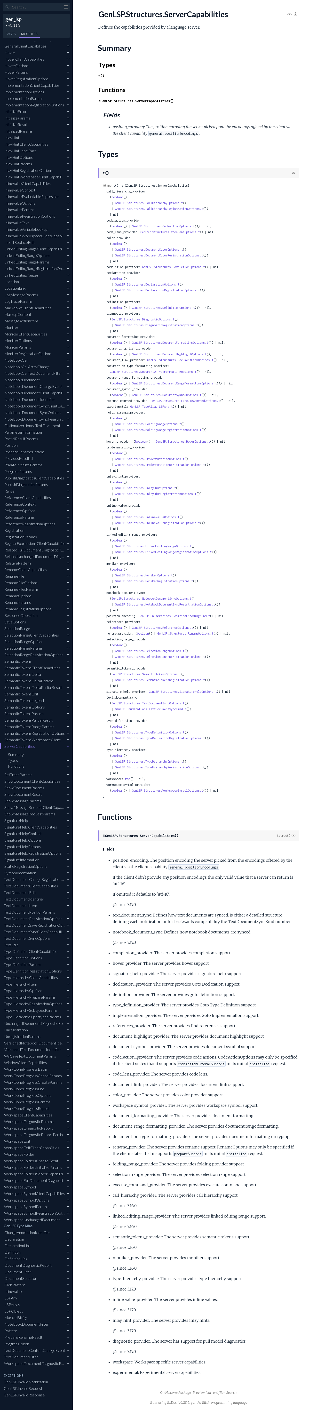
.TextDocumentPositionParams (29, 912)
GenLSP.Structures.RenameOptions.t (185, 633)
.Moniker (11, 327)
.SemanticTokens (18, 661)
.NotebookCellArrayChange (27, 366)
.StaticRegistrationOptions (25, 866)
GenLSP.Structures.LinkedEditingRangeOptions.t (153, 546)
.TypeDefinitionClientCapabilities (30, 951)
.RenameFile (14, 576)
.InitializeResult (16, 124)
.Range (9, 491)
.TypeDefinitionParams (22, 964)
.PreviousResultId (18, 458)
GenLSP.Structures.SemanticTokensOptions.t (146, 674)
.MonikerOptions (18, 340)
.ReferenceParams (19, 517)
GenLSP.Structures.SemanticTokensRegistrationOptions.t (160, 680)
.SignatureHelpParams (22, 846)
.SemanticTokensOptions (24, 707)
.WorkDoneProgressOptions (27, 1095)
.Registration (14, 530)
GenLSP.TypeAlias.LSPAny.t (151, 406)
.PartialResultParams (21, 438)
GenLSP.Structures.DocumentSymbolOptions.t (166, 395)
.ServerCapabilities (19, 746)
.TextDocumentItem (20, 905)
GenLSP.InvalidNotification (26, 1381)
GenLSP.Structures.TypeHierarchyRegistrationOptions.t (159, 767)
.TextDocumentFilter (21, 1356)
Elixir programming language (224, 1402)
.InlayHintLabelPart (20, 150)
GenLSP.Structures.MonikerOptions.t (144, 575)
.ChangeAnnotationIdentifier (27, 1232)
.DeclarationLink (17, 1245)
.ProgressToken (16, 1343)
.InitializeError (15, 111)
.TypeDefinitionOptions (23, 958)
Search (231, 1392)
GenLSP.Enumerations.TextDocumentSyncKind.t (150, 709)
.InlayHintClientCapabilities (26, 144)
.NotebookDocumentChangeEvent (33, 386)
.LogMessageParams (21, 294)
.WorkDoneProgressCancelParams (33, 1075)
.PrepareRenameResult (23, 1337)
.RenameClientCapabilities (25, 569)
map (127, 779)
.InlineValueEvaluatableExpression (31, 196)
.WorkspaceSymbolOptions (26, 1200)
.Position (11, 445)
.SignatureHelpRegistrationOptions (32, 853)
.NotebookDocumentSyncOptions (32, 412)
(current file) (215, 1392)
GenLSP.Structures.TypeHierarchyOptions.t (149, 761)
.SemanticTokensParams (24, 713)
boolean (117, 197)
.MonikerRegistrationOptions (28, 353)
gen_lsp (13, 19)
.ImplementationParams (23, 98)
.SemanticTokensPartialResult (28, 720)
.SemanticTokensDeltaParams (29, 680)
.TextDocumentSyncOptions (27, 938)
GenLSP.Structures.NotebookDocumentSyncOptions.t (151, 598)
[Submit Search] (7, 7)
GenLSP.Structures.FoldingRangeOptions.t (148, 424)
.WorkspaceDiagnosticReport (28, 1128)
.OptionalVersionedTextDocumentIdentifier (40, 425)
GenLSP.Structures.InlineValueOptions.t (147, 517)
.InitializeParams (17, 118)
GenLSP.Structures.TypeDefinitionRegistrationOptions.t (160, 738)
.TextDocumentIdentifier (24, 899)
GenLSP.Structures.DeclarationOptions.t (147, 284)
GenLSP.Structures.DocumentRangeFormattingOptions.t (174, 383)
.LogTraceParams (18, 301)
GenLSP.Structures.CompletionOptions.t (173, 267)
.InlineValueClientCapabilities (27, 183)
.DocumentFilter (17, 1271)
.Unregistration (16, 1030)
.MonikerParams (17, 347)
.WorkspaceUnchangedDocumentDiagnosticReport (46, 1219)
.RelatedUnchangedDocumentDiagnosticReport (43, 556)
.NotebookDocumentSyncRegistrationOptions (42, 419)
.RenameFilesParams (21, 589)
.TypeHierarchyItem (20, 984)
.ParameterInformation (23, 432)
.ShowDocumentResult (23, 794)
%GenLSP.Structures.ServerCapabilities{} (136, 101)
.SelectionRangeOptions (23, 641)
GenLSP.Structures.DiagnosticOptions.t (142, 319)
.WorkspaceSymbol (20, 1187)
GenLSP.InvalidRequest (23, 1388)
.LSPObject (13, 1311)
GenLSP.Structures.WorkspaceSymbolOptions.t (167, 790)
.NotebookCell (16, 360)
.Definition (12, 1252)
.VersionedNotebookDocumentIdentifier (37, 1043)
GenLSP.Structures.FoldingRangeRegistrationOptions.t (158, 430)
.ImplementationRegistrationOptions (34, 105)
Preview (199, 1392)
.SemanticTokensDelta (22, 674)
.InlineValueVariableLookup (26, 229)
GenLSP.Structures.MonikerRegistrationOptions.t (154, 581)
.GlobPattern (14, 1285)
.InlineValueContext (19, 190)
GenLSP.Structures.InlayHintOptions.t (145, 488)
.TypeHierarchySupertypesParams (32, 1016)
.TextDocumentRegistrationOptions (33, 918)
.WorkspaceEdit (17, 1141)
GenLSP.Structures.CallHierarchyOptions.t (149, 203)
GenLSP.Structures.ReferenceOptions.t (162, 627)
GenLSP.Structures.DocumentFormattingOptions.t (170, 342)
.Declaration (14, 1239)
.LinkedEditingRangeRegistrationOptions (37, 268)
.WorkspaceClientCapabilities (28, 1115)
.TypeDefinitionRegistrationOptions (33, 971)
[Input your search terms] (36, 7)
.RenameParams (17, 602)
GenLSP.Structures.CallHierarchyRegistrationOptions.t (159, 209)
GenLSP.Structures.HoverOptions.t (183, 441)
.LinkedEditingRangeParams (26, 262)
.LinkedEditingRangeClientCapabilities (35, 249)
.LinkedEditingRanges (21, 275)
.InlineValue (13, 1291)
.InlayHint (11, 137)
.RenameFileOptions (21, 582)
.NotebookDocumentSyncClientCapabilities (40, 406)
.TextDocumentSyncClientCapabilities (35, 931)
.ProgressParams (18, 471)
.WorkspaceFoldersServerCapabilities (35, 1173)
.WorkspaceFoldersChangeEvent (31, 1160)
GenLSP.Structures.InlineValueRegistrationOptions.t (157, 523)
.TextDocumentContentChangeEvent (34, 1350)
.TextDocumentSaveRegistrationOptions (37, 925)
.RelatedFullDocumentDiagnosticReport (37, 550)
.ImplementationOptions (24, 91)
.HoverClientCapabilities (24, 59)
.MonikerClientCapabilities (25, 334)
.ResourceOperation (21, 615)
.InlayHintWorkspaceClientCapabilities (36, 177)
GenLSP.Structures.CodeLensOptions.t (170, 232)
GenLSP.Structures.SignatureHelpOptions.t (183, 691)
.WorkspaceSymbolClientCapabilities (34, 1193)
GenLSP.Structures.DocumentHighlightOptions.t (169, 354)
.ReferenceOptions (19, 510)
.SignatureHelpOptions (22, 840)
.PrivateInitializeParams (23, 464)
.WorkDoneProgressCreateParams (33, 1082)
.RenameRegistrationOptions (27, 608)
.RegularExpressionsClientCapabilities (34, 543)
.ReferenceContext (20, 504)
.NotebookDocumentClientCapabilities (36, 392)
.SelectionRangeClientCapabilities (31, 635)
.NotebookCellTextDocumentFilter (33, 373)
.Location (11, 281)
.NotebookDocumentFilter (26, 1324)
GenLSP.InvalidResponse (24, 1395)
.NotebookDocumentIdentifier (29, 399)
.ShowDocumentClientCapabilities (32, 781)
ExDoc (172, 1402)
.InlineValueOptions (19, 203)
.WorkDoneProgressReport (27, 1108)
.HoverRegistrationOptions (26, 78)
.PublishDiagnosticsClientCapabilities (34, 478)
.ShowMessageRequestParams (29, 814)
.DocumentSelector (20, 1278)
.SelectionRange (17, 628)
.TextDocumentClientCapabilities (31, 886)
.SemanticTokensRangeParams (29, 726)
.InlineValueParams (19, 209)
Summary (16, 754)
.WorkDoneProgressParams (27, 1101)
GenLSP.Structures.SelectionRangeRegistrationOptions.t (160, 657)
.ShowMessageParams (22, 800)
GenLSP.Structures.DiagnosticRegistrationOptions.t (156, 325)
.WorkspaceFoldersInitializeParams (33, 1167)
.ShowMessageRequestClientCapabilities (37, 807)
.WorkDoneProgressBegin (25, 1069)
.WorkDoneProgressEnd (24, 1088)
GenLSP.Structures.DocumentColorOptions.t (149, 249)
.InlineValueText (16, 222)
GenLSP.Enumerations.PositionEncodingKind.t (174, 616)
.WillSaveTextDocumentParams (30, 1056)
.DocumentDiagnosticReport (28, 1265)
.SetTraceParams (18, 774)
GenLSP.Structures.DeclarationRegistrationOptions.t (157, 290)
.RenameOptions (18, 595)
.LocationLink (15, 288)
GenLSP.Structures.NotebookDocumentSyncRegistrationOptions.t (165, 604)
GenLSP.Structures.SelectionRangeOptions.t (149, 651)
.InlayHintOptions (18, 157)
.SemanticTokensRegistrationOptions (34, 733)
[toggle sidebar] (66, 8)
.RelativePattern (17, 563)
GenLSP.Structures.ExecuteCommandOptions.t (185, 401)
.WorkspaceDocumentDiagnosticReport (37, 1363)
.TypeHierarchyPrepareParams (29, 997)
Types (13, 760)
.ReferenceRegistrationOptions (29, 523)
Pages (10, 34)
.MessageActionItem (21, 321)
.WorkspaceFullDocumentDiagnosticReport (40, 1180)
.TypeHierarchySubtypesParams (30, 1010)
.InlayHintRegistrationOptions (28, 170)
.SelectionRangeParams (23, 648)
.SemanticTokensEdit (21, 694)
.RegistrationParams (20, 536)
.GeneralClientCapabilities (25, 46)
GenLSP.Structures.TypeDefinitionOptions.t (149, 732)
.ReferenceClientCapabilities (27, 497)
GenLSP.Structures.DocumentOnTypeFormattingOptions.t (153, 372)
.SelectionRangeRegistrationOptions (33, 654)
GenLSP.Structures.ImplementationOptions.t (149, 459)
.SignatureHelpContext (23, 833)
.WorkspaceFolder (19, 1154)
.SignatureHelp (16, 820)
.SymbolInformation (20, 872)
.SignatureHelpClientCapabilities (30, 827)
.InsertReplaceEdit (19, 242)
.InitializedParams (18, 131)
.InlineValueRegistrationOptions (29, 216)
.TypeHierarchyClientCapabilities (31, 977)
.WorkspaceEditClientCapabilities (31, 1147)
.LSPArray (12, 1304)
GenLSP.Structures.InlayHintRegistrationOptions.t (155, 494)
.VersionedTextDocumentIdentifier (32, 1049)
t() (101, 76)
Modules (29, 34)
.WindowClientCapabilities (25, 1062)
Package (184, 1392)
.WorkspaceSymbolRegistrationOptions (36, 1213)
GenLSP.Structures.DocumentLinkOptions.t (180, 360)
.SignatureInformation (21, 859)
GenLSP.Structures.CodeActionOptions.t (163, 226)
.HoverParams (16, 72)
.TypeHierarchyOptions (23, 990)
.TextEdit (11, 944)
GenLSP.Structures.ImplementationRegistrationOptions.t (160, 465)
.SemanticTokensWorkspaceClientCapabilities (42, 739)
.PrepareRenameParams (24, 451)
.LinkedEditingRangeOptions (27, 255)
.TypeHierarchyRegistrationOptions (33, 1003)
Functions (16, 766)
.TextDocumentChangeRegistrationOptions (39, 879)
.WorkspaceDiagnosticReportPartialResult (39, 1134)
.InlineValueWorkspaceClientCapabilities (37, 235)
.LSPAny (10, 1298)
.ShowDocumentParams (24, 787)
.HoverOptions (16, 65)
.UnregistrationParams (22, 1036)
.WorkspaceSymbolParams (26, 1206)
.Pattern (10, 1330)
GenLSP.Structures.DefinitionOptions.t (163, 308)
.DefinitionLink (15, 1258)
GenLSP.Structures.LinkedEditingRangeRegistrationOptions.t (163, 552)
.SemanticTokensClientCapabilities (32, 667)
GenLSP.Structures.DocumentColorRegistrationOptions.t (159, 255)
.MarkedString (15, 1317)
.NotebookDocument (22, 379)
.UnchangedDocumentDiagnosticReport (37, 1023)
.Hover (9, 52)
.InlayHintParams (18, 163)
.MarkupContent (17, 314)
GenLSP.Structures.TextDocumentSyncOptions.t (147, 703)
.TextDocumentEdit (20, 892)
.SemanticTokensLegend (24, 700)
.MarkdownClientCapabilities (27, 307)
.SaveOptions (15, 622)
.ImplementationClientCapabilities (32, 85)
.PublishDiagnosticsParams (26, 484)
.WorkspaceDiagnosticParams (29, 1121)
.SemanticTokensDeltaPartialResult (33, 687)
